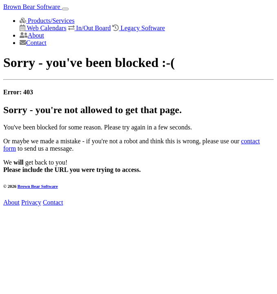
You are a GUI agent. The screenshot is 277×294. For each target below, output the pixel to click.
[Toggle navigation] (65, 9)
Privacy (31, 202)
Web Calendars (43, 27)
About (32, 35)
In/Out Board (89, 27)
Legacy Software (138, 27)
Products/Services (47, 20)
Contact (33, 42)
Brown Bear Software (32, 6)
